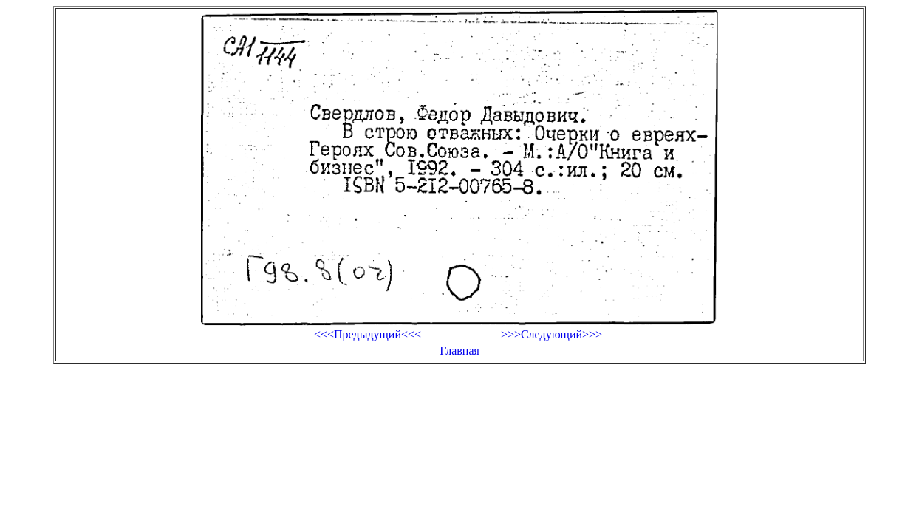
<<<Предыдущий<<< (367, 334)
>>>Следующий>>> (551, 334)
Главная (459, 350)
